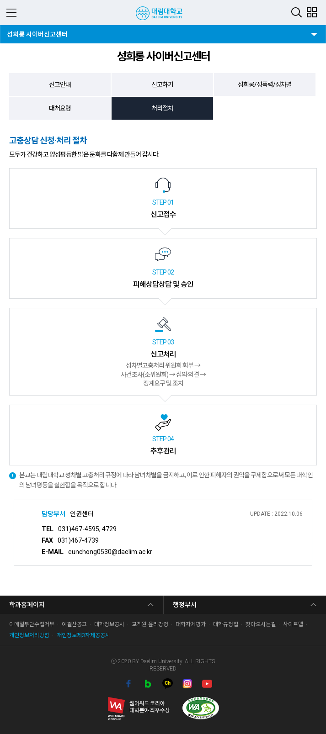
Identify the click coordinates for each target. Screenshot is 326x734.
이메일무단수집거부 (31, 624)
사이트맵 (293, 624)
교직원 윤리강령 (150, 624)
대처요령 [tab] (60, 108)
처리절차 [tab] (162, 108)
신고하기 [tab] (162, 84)
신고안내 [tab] (60, 84)
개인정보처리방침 (29, 635)
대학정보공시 (109, 624)
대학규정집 (225, 624)
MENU (11, 12)
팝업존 (311, 12)
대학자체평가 (191, 624)
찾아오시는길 (261, 624)
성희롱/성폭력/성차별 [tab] (265, 84)
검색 (296, 12)
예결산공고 (74, 624)
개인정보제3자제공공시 (83, 635)
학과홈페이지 (27, 604)
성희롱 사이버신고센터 (37, 31)
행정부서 (185, 604)
